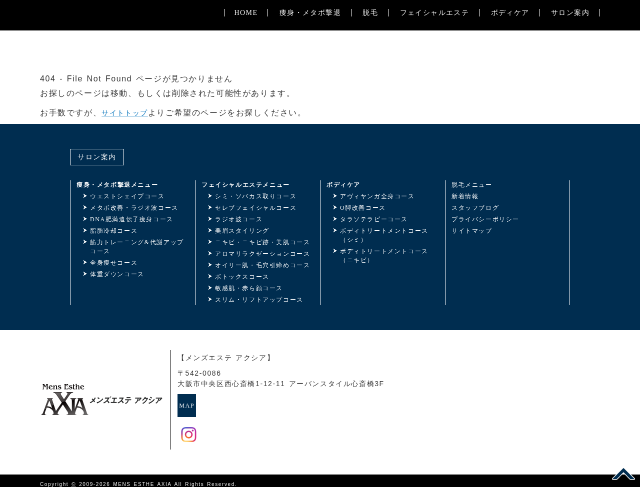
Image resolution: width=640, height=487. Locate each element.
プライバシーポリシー (486, 219)
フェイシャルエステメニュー (246, 184)
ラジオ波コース (238, 219)
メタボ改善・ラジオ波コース (134, 207)
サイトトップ (128, 112)
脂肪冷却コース (114, 230)
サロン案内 (570, 55)
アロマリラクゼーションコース (262, 253)
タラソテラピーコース (374, 219)
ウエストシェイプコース (127, 196)
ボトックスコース (242, 276)
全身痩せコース (114, 262)
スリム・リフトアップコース (259, 299)
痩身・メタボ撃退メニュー (117, 184)
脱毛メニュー (472, 184)
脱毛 (370, 55)
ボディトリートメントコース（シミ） (384, 235)
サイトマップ (472, 230)
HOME (246, 55)
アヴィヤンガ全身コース (377, 196)
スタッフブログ (475, 207)
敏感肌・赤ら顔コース (249, 288)
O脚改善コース (363, 207)
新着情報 (465, 196)
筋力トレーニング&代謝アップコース (137, 247)
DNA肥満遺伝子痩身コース (132, 219)
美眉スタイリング (242, 230)
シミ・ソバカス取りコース (255, 196)
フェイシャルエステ (434, 55)
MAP (200, 402)
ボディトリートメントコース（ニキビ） (384, 256)
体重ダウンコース (117, 274)
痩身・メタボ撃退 (309, 55)
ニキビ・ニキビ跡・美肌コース (262, 242)
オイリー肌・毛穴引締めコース (262, 265)
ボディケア (509, 55)
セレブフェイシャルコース (255, 207)
